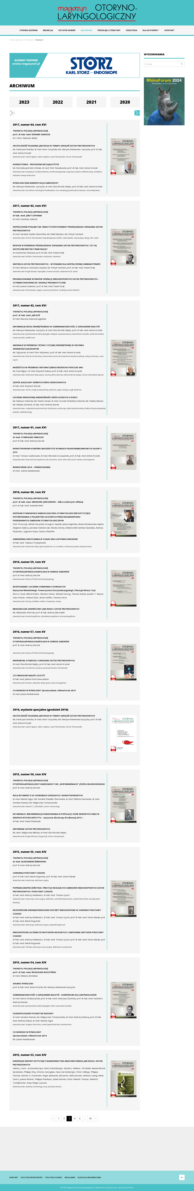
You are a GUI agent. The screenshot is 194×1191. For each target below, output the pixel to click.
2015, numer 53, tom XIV (29, 1055)
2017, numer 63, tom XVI (29, 206)
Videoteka (131, 30)
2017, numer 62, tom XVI (29, 305)
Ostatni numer (66, 30)
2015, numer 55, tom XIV (29, 852)
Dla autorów (150, 30)
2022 (58, 102)
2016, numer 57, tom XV (29, 632)
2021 (91, 102)
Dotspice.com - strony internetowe (120, 1187)
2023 (24, 102)
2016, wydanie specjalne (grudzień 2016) (40, 709)
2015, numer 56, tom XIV (29, 774)
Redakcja (48, 30)
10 (90, 1118)
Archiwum (86, 30)
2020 (125, 102)
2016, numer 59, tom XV (29, 562)
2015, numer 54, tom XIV (29, 962)
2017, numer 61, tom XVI (29, 427)
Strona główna (29, 30)
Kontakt (169, 30)
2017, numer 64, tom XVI (29, 124)
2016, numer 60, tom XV (29, 492)
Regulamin (70, 1177)
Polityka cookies (53, 1177)
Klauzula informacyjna (89, 1177)
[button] (137, 113)
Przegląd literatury (109, 30)
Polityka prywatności (32, 1177)
